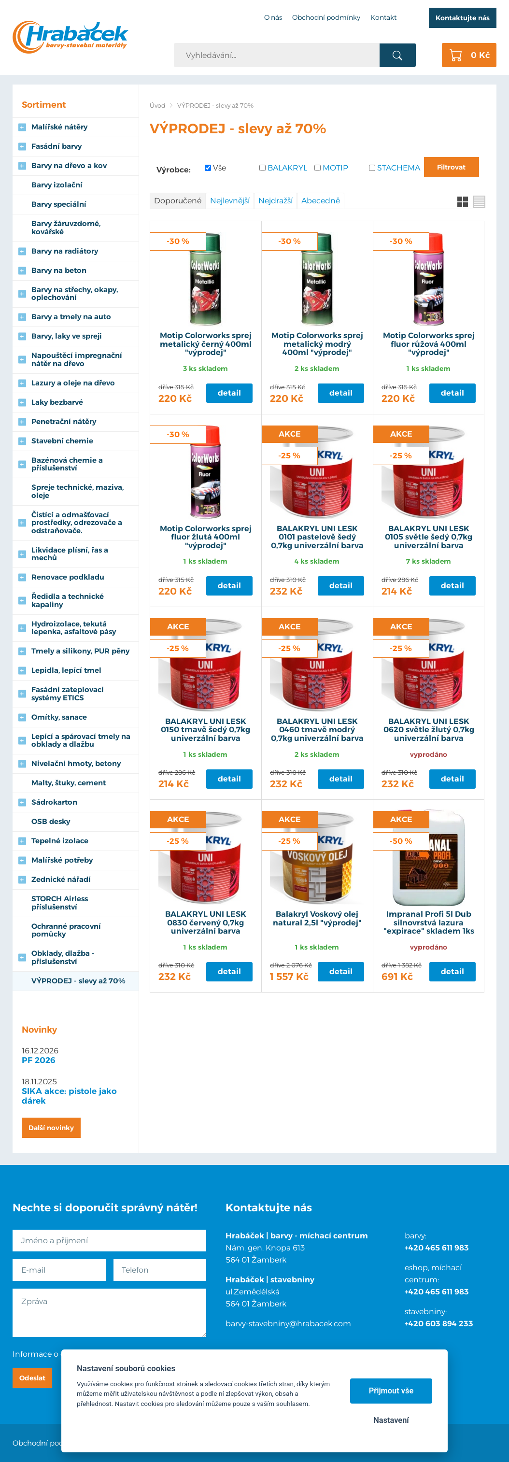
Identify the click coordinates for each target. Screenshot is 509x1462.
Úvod (158, 105)
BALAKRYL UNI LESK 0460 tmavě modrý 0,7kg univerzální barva (317, 730)
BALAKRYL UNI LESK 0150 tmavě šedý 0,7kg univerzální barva (205, 730)
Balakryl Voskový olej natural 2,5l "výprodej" (317, 918)
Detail (229, 392)
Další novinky (51, 1127)
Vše (219, 167)
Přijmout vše (391, 1390)
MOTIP (335, 167)
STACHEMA (397, 167)
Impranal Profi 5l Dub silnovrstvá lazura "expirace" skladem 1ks (428, 923)
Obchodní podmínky (49, 1443)
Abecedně (320, 200)
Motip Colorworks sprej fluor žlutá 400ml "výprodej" (206, 537)
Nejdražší (275, 200)
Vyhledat (397, 55)
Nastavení (391, 1420)
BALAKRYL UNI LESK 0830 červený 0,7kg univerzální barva (205, 923)
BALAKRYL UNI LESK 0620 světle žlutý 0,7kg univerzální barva (428, 730)
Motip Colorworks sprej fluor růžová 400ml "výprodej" (429, 344)
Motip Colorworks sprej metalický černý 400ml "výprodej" (206, 344)
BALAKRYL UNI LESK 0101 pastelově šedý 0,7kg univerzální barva (317, 537)
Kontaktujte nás (463, 18)
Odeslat (32, 1378)
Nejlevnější (230, 200)
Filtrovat (451, 167)
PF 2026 (39, 1060)
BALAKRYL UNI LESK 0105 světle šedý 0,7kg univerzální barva (428, 537)
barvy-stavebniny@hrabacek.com (288, 1323)
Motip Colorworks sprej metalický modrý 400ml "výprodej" (317, 344)
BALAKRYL (287, 167)
